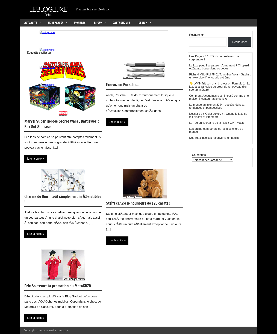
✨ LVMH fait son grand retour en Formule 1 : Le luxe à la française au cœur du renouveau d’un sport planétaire (219, 86)
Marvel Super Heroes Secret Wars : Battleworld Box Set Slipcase (61, 123)
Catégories (199, 154)
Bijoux (100, 23)
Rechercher (196, 34)
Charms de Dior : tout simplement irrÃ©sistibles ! (62, 199)
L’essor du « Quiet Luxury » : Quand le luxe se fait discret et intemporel (218, 115)
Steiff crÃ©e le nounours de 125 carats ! (138, 203)
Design (144, 23)
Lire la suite (34, 158)
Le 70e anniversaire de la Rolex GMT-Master (217, 122)
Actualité (32, 23)
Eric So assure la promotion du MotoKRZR (57, 286)
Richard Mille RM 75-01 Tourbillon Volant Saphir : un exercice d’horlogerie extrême (220, 76)
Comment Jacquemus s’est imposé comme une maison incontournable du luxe (219, 97)
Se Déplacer (57, 23)
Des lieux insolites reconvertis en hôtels (214, 137)
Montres (80, 23)
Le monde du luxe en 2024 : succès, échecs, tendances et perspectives (217, 106)
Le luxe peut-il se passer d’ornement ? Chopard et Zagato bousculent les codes (219, 67)
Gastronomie (121, 23)
